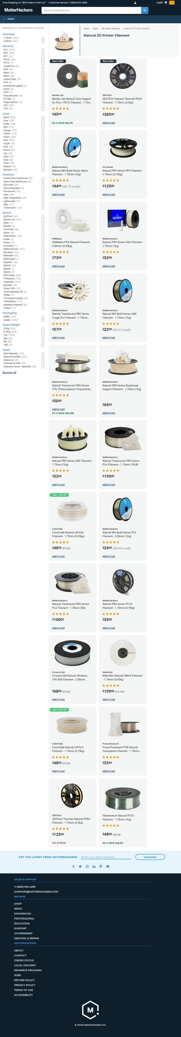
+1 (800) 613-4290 (77, 2)
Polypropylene (13, 102)
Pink (8, 147)
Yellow (10, 133)
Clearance (11, 360)
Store (95, 28)
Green (10, 137)
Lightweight (12, 201)
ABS (9, 53)
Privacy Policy (24, 985)
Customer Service (58, 2)
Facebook (73, 866)
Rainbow (10, 170)
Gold (8, 160)
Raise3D (10, 285)
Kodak (9, 239)
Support (20, 928)
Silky (8, 204)
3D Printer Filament (110, 28)
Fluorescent (12, 191)
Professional (24, 918)
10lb (8, 345)
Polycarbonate (13, 95)
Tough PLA (11, 66)
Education (22, 923)
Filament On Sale (15, 363)
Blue (9, 140)
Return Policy (24, 980)
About (18, 950)
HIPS (8, 92)
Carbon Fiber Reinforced (18, 178)
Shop (18, 903)
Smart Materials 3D (15, 292)
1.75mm (11, 38)
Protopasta (12, 278)
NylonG (10, 265)
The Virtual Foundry (16, 298)
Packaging (10, 313)
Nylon (9, 72)
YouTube (108, 866)
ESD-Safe (11, 185)
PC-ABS (9, 99)
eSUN (9, 233)
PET (8, 56)
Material (8, 46)
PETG (10, 59)
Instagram (87, 866)
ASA (8, 69)
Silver (9, 163)
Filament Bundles (15, 356)
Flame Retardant (14, 188)
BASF (8, 223)
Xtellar (9, 295)
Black (10, 117)
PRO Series (12, 275)
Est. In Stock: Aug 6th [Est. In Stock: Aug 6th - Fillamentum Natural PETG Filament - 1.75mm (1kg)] (113, 843)
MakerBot (11, 255)
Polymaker (12, 282)
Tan (8, 153)
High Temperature (15, 198)
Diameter (9, 34)
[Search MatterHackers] (144, 10)
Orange (10, 130)
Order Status (24, 960)
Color (6, 113)
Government (23, 933)
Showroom (22, 913)
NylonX (9, 272)
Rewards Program (28, 970)
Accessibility (23, 995)
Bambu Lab (12, 219)
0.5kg (9, 328)
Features (8, 174)
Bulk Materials (14, 353)
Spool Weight (11, 324)
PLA (9, 50)
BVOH (8, 89)
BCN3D (9, 226)
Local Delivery (25, 965)
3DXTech (11, 216)
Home (86, 28)
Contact (20, 955)
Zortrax (10, 308)
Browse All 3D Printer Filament (23, 28)
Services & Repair (26, 938)
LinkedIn (94, 866)
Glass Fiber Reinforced (17, 181)
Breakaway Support (15, 86)
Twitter (80, 866)
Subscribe (150, 857)
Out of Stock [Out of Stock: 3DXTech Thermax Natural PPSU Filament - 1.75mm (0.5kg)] (59, 842)
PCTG (8, 63)
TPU (9, 105)
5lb (8, 341)
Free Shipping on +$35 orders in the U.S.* (24, 2)
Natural (10, 166)
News (18, 908)
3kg (8, 338)
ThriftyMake (13, 301)
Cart (165, 3)
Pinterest (101, 866)
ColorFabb (11, 229)
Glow (9, 194)
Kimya (9, 242)
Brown (9, 150)
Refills (10, 316)
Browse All (9, 372)
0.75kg (10, 332)
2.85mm (11, 41)
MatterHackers (14, 249)
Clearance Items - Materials (20, 366)
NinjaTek (10, 262)
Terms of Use (23, 990)
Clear (9, 156)
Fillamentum (13, 236)
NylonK (9, 269)
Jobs (17, 975)
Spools (11, 320)
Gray (9, 120)
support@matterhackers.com (36, 891)
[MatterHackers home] (90, 1010)
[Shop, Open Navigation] (8, 19)
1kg (9, 335)
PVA (8, 82)
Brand (7, 212)
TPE (8, 108)
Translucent (13, 208)
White (10, 124)
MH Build (11, 252)
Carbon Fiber (12, 79)
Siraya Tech (12, 288)
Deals (6, 349)
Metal (9, 76)
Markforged (11, 259)
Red (9, 127)
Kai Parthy (10, 246)
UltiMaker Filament (15, 305)
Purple (9, 143)
